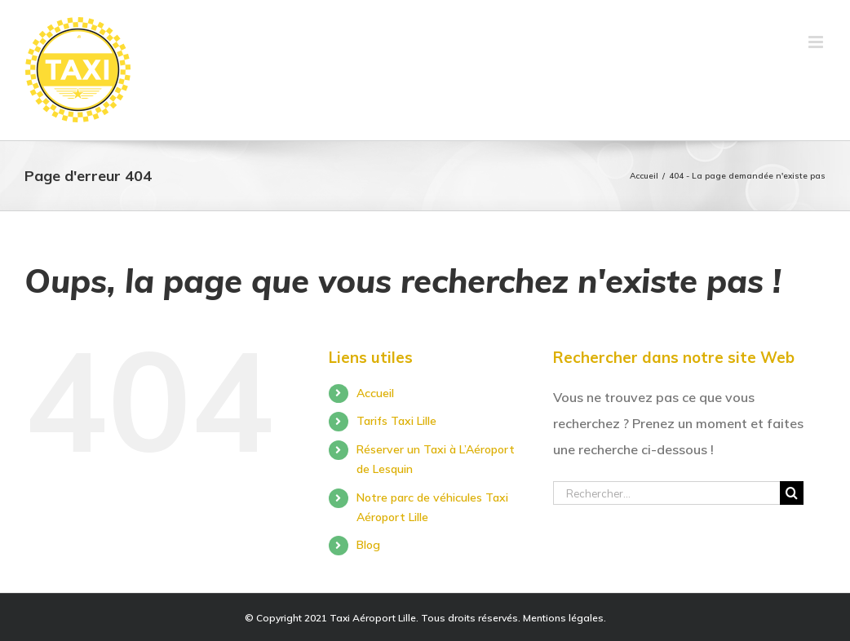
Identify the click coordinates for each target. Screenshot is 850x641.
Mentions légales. (564, 618)
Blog (368, 544)
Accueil (375, 393)
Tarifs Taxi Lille (396, 420)
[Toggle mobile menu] (817, 42)
